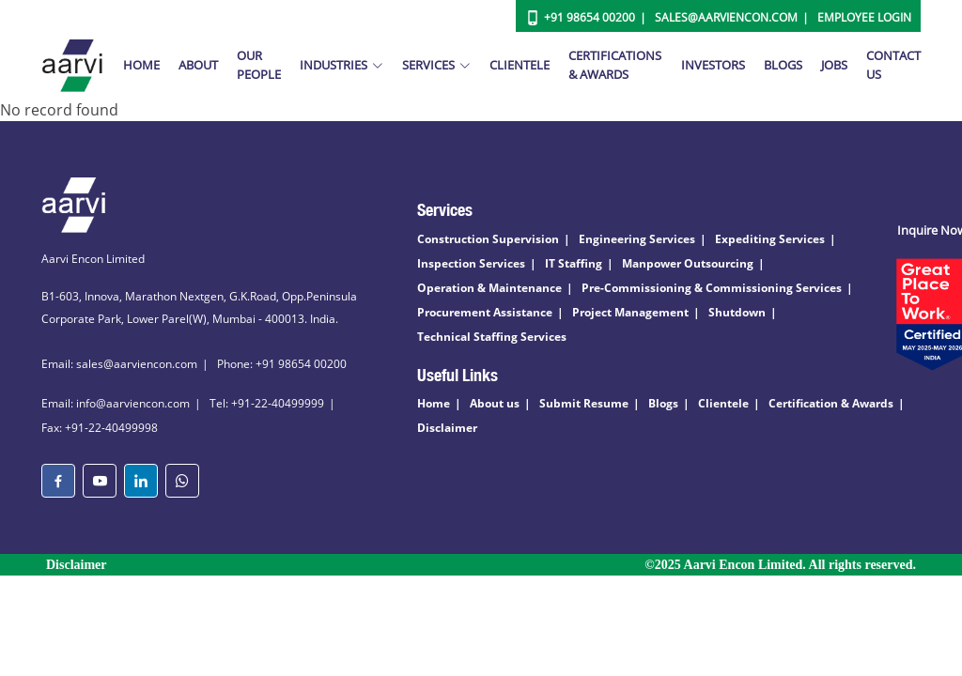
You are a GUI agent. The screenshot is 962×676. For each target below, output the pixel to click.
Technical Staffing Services (491, 337)
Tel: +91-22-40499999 (266, 403)
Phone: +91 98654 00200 (282, 364)
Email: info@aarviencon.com (115, 403)
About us (495, 403)
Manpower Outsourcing (687, 263)
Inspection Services (471, 263)
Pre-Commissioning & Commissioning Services (712, 288)
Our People (259, 65)
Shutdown (737, 312)
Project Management (630, 312)
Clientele (519, 64)
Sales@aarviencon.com (726, 17)
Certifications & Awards (614, 65)
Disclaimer (447, 428)
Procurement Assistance (484, 312)
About (198, 64)
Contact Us (893, 65)
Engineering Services (637, 239)
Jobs (834, 64)
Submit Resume (583, 403)
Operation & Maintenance (489, 288)
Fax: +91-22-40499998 (99, 428)
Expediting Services (770, 239)
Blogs (783, 64)
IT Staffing (573, 263)
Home (141, 64)
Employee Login (864, 17)
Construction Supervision (488, 239)
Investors (713, 64)
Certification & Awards (830, 403)
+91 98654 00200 (589, 17)
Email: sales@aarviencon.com (119, 364)
